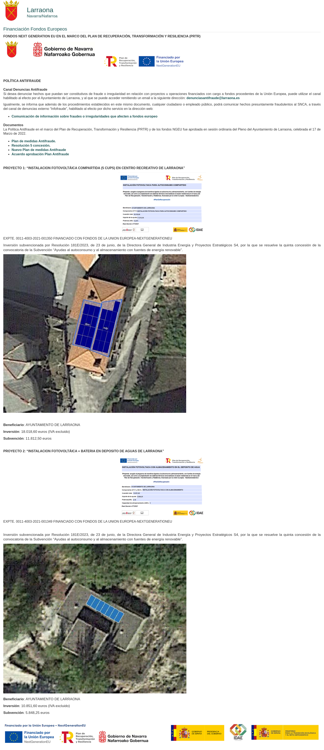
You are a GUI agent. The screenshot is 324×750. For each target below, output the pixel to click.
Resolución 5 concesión (30, 145)
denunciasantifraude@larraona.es (213, 98)
